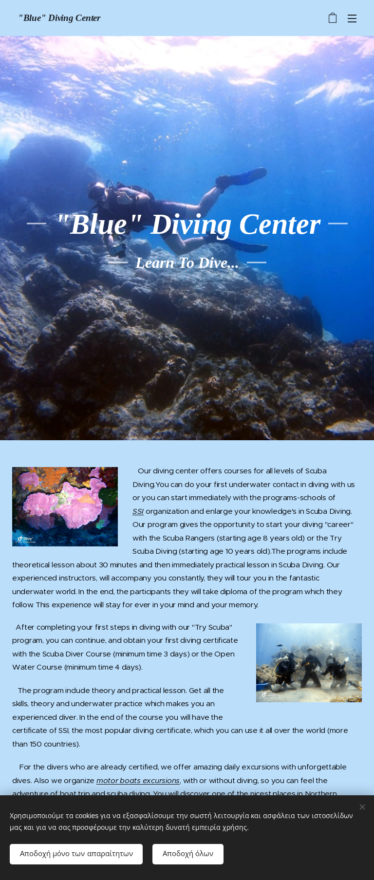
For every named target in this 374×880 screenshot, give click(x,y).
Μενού (352, 18)
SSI (138, 510)
